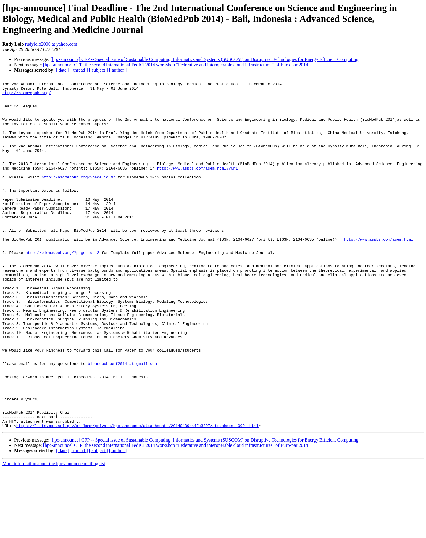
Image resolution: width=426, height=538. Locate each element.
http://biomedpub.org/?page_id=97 (79, 196)
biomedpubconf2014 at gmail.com (122, 420)
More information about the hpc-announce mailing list (53, 532)
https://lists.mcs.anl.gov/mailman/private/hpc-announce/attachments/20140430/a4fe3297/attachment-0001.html (137, 494)
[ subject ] (98, 70)
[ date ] (62, 70)
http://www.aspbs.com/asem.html (378, 271)
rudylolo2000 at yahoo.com (51, 43)
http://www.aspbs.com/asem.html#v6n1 (198, 186)
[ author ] (118, 70)
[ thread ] (79, 70)
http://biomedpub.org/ (26, 95)
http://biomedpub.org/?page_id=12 (62, 287)
